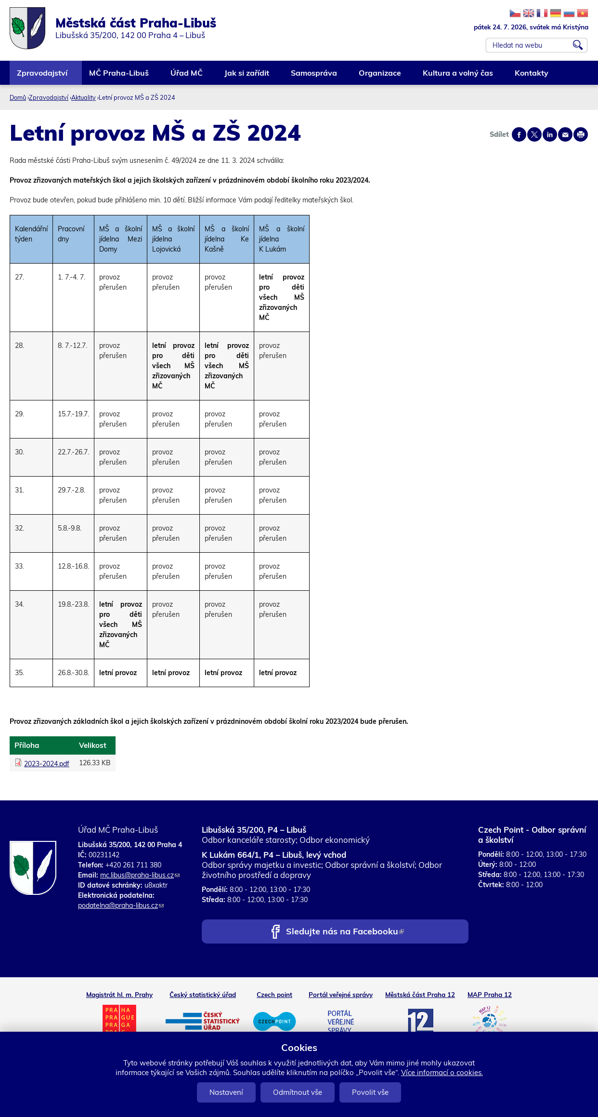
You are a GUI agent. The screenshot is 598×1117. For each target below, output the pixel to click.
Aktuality (83, 97)
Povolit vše (370, 1092)
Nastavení (226, 1092)
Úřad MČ (187, 76)
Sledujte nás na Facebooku (345, 932)
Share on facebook (519, 134)
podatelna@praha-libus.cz (121, 905)
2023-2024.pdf (46, 763)
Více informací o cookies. (442, 1072)
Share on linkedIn (550, 134)
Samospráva (314, 76)
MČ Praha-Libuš (119, 76)
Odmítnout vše (297, 1092)
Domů (18, 97)
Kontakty (532, 76)
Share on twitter (534, 134)
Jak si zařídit (247, 76)
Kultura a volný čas (458, 76)
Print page (580, 134)
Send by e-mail (565, 134)
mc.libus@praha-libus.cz (140, 875)
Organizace (380, 76)
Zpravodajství (43, 76)
